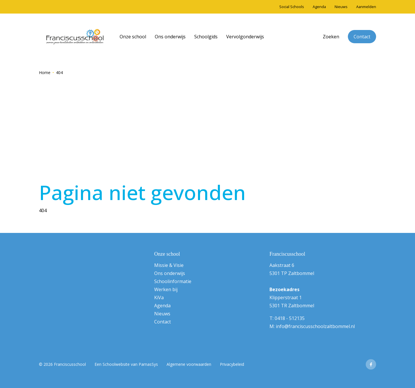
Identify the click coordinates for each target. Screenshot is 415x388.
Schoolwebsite (116, 364)
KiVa (159, 297)
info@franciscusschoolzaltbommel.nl (315, 326)
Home (44, 72)
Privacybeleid (232, 364)
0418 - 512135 (290, 318)
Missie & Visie (169, 265)
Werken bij (166, 289)
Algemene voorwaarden (189, 364)
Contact (362, 36)
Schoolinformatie (172, 281)
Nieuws (162, 313)
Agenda (162, 305)
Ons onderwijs (169, 273)
